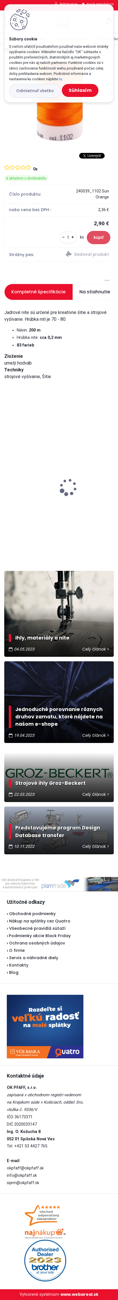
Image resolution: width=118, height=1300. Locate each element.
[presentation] (8, 477)
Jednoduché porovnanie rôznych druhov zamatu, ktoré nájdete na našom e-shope (59, 717)
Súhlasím (80, 90)
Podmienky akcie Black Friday (39, 936)
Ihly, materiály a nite (42, 637)
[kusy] (68, 237)
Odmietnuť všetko (35, 91)
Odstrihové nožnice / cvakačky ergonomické (57, 499)
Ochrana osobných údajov (37, 943)
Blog (13, 972)
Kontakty (18, 965)
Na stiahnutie (94, 292)
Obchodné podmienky (32, 913)
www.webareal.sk (79, 1294)
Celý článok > (95, 649)
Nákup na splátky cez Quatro (39, 921)
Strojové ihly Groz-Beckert (50, 783)
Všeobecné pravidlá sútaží (37, 928)
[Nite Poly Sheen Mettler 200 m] (59, 103)
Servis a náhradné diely (33, 958)
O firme (17, 950)
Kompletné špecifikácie (38, 292)
